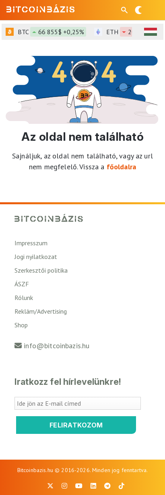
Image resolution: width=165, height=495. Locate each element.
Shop (21, 325)
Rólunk (23, 298)
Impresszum (30, 243)
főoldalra (121, 166)
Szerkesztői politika (41, 270)
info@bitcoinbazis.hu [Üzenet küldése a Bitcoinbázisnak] (56, 345)
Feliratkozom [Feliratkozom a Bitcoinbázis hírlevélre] (76, 425)
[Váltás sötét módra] (138, 10)
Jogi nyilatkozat (35, 257)
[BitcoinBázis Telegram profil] (107, 486)
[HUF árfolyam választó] (150, 32)
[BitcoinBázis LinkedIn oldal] (93, 486)
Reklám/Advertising (40, 311)
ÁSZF (21, 284)
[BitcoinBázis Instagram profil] (64, 486)
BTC (52, 32)
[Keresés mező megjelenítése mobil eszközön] (125, 10)
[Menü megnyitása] (152, 10)
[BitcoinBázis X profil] (50, 486)
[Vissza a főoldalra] (40, 8)
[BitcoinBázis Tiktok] (121, 486)
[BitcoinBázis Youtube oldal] (78, 486)
